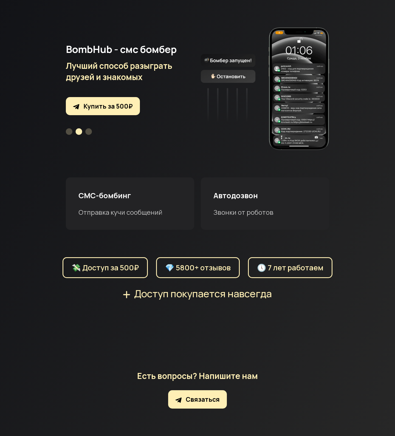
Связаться (197, 399)
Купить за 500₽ (103, 106)
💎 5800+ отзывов (198, 267)
